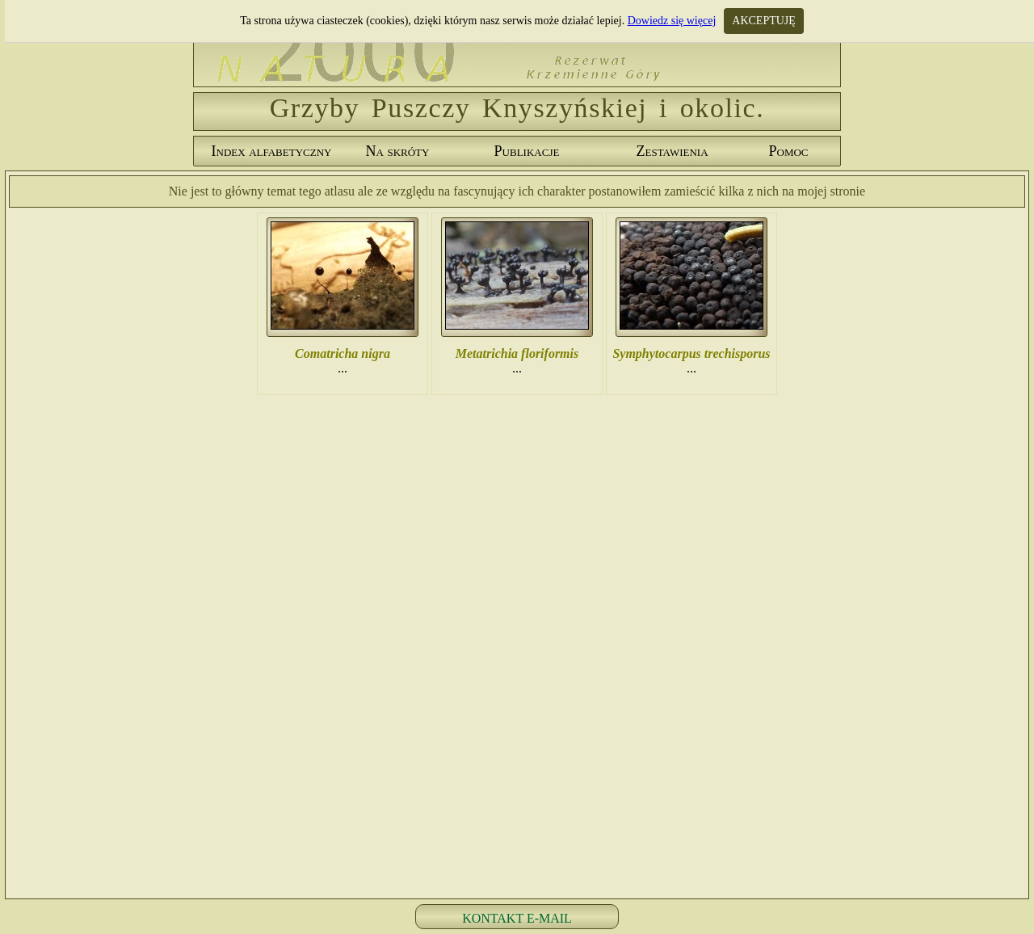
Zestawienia (672, 151)
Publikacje (527, 151)
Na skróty (398, 151)
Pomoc (788, 151)
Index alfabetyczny (272, 151)
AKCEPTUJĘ (764, 21)
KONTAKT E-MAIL (517, 918)
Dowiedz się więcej (672, 21)
